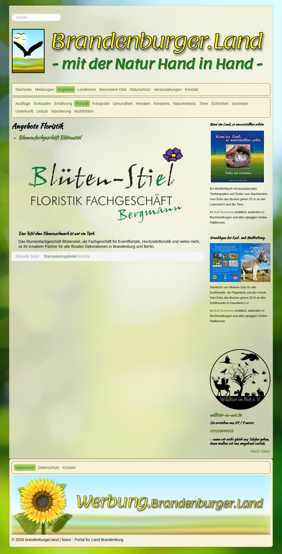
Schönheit (219, 103)
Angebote (65, 89)
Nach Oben (260, 451)
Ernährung (63, 103)
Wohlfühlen (84, 111)
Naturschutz (140, 89)
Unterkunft (24, 111)
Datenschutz (48, 467)
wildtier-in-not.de (226, 415)
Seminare (240, 103)
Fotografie (100, 103)
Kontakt (191, 89)
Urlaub (42, 111)
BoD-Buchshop (224, 212)
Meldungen (44, 89)
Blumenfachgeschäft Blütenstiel (49, 137)
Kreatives (162, 103)
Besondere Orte (113, 89)
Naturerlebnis (184, 103)
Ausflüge (22, 103)
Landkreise (86, 89)
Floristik (82, 103)
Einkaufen (42, 103)
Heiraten (143, 103)
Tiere (203, 103)
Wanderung (61, 111)
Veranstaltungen (167, 89)
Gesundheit (122, 103)
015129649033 (221, 431)
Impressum (24, 467)
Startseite (23, 89)
